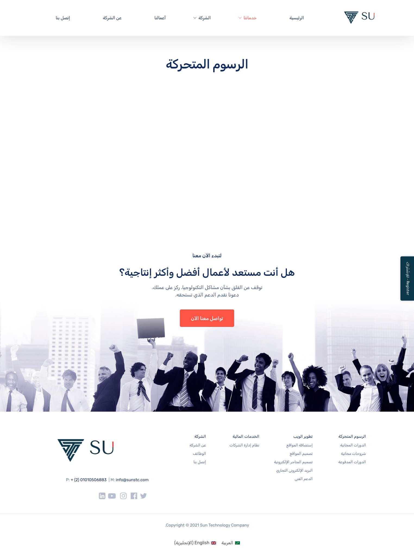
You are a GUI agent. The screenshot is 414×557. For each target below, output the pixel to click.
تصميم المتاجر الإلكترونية (293, 462)
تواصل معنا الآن (207, 318)
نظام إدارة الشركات (244, 445)
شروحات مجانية (353, 453)
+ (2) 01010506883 (88, 479)
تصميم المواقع (301, 453)
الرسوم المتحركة (352, 436)
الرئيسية (297, 17)
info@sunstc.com (132, 479)
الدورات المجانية (353, 445)
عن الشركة (112, 17)
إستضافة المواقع (299, 445)
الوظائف (199, 453)
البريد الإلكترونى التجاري (294, 470)
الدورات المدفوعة (352, 462)
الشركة (205, 17)
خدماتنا (250, 17)
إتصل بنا (63, 17)
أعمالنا (160, 17)
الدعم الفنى (303, 479)
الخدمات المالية (246, 436)
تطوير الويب (303, 436)
